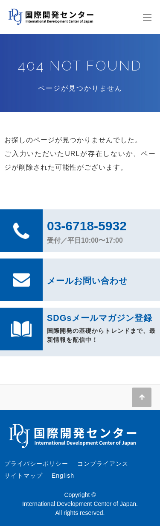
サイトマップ (23, 475)
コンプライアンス (102, 463)
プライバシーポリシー (36, 463)
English (63, 475)
